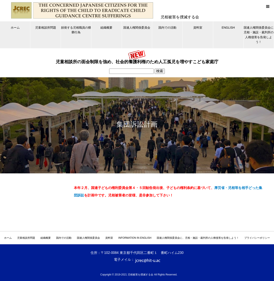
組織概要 (106, 27)
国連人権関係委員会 (136, 27)
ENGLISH (228, 27)
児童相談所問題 (45, 27)
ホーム (15, 27)
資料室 (197, 27)
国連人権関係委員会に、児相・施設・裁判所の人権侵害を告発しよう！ (198, 237)
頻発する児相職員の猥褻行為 (76, 30)
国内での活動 (167, 27)
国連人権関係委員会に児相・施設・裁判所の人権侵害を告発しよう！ (259, 35)
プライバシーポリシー (257, 237)
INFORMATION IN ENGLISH (134, 237)
